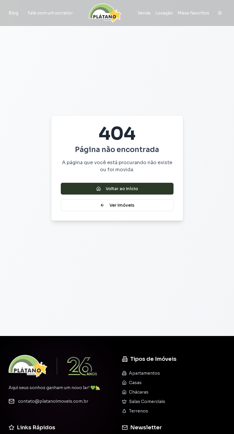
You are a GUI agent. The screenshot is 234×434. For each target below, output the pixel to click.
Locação (164, 13)
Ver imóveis (117, 205)
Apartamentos (141, 373)
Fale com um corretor (50, 13)
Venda (144, 13)
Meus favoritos (193, 13)
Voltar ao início (117, 188)
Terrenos (135, 411)
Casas (132, 382)
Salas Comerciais (143, 401)
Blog (13, 13)
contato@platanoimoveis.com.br (53, 401)
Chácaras (135, 392)
